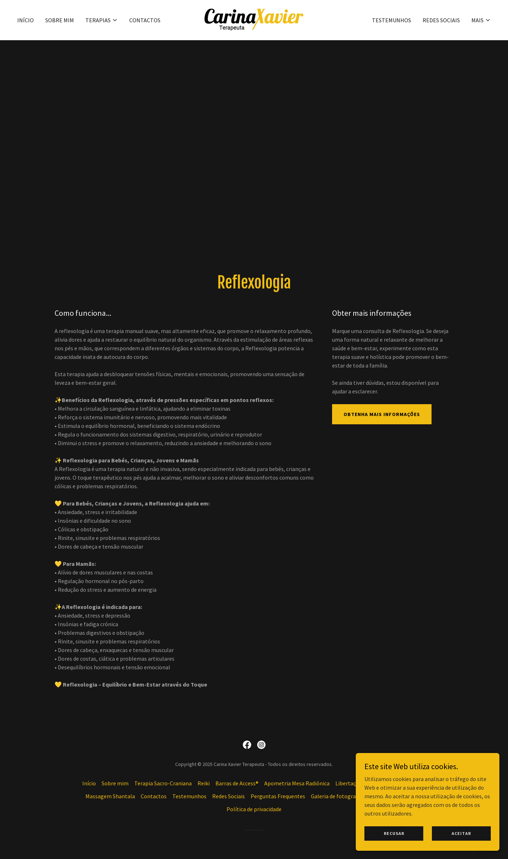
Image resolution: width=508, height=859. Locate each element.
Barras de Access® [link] (236, 783)
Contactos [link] (144, 20)
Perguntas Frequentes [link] (278, 796)
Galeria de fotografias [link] (338, 796)
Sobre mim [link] (59, 20)
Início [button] (89, 783)
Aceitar (461, 848)
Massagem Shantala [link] (110, 796)
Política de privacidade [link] (254, 809)
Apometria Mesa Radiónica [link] (297, 783)
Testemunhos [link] (391, 20)
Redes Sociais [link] (441, 20)
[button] (101, 20)
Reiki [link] (203, 783)
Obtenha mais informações (382, 414)
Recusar (394, 848)
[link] (253, 19)
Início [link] (25, 20)
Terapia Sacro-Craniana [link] (163, 783)
